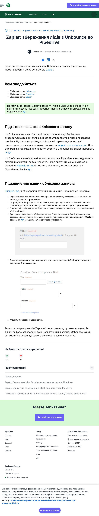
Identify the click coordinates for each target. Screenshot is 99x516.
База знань (9, 22)
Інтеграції (19, 22)
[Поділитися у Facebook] (43, 60)
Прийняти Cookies (49, 510)
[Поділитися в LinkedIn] (48, 60)
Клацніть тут (12, 191)
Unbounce (30, 91)
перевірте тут (25, 165)
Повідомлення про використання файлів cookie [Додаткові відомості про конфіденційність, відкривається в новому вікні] (33, 500)
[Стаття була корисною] (7, 356)
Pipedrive (30, 94)
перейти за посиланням (72, 145)
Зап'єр (28, 22)
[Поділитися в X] (53, 60)
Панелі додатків (13, 376)
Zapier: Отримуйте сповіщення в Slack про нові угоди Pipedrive (38, 388)
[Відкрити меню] (7, 5)
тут (24, 111)
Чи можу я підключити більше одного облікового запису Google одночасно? (45, 393)
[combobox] (53, 14)
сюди (8, 152)
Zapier (49, 69)
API (22, 220)
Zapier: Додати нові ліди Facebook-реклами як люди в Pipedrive (39, 382)
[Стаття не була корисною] (21, 356)
